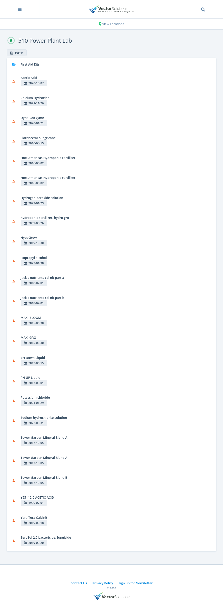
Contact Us (78, 583)
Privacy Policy (102, 583)
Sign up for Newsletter (135, 583)
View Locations (111, 24)
